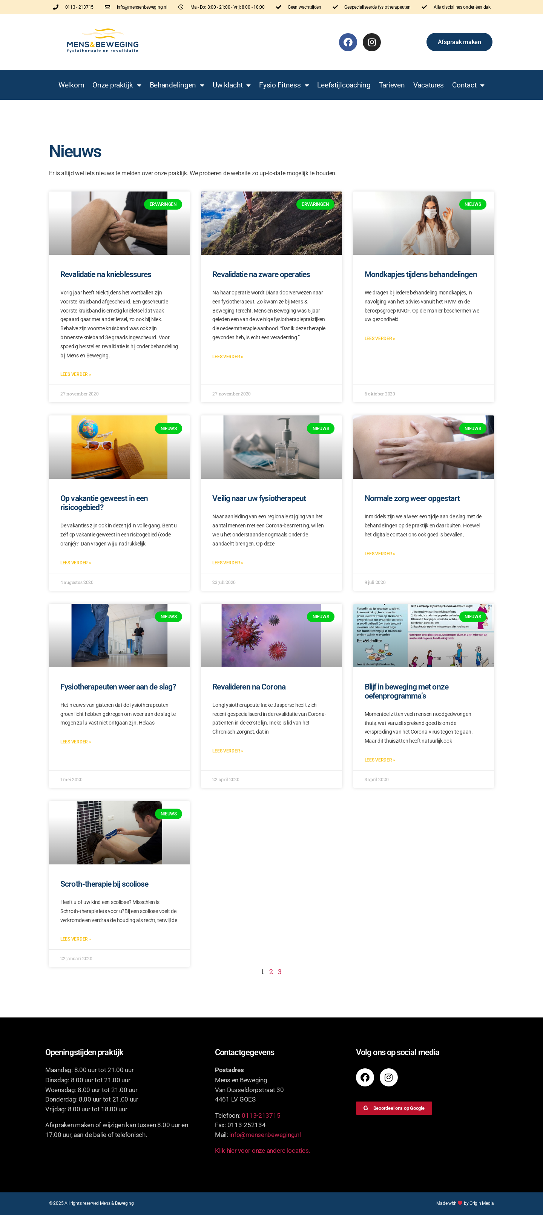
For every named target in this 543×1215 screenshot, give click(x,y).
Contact (468, 85)
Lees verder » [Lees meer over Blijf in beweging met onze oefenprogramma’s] (380, 760)
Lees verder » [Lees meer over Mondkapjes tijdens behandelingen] (380, 338)
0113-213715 (261, 1115)
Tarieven (392, 85)
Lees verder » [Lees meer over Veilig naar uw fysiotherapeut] (227, 562)
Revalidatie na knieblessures (106, 274)
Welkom (71, 85)
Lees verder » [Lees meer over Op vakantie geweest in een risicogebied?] (75, 562)
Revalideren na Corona (248, 686)
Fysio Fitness (284, 85)
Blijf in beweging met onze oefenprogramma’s (406, 691)
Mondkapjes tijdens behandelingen (421, 274)
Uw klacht (232, 85)
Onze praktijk (116, 85)
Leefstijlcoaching (343, 85)
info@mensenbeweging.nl (265, 1134)
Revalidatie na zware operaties (261, 274)
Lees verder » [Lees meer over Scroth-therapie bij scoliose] (75, 939)
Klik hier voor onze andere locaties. (262, 1150)
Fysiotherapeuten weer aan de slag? (118, 686)
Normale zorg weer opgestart (412, 498)
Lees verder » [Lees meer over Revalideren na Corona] (227, 751)
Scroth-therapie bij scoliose (104, 884)
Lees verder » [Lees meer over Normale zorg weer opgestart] (380, 553)
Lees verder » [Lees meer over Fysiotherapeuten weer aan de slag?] (75, 742)
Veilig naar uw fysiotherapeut (259, 498)
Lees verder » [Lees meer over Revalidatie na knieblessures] (75, 374)
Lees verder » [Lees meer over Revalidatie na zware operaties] (227, 356)
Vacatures (428, 85)
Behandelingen (177, 85)
